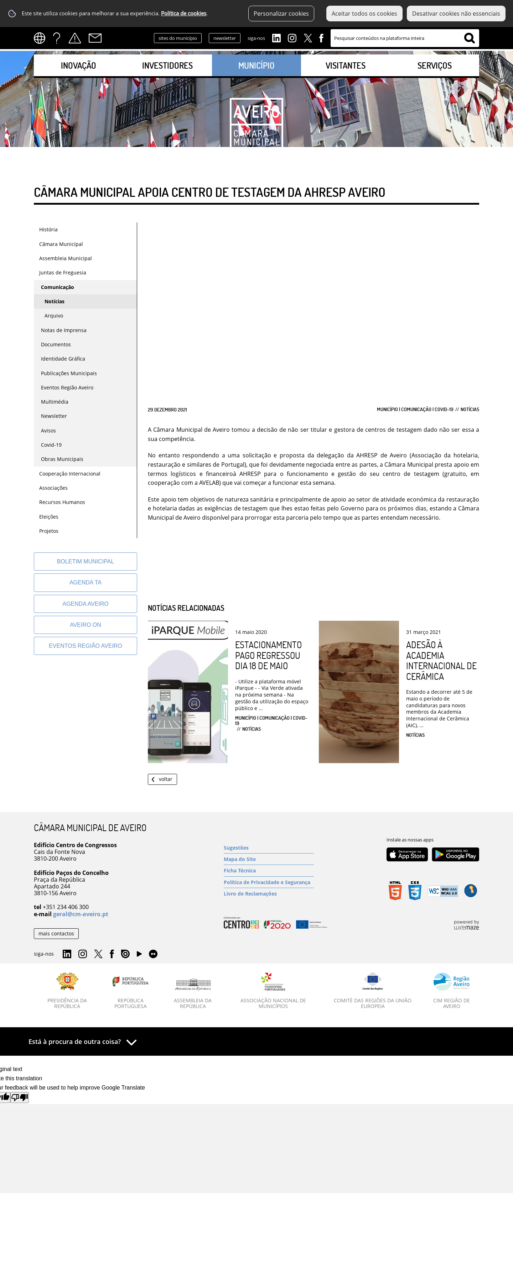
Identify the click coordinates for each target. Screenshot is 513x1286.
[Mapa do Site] (269, 859)
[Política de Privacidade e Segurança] (269, 882)
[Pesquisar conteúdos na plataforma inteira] (469, 38)
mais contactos (56, 933)
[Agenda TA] (85, 582)
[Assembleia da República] (193, 993)
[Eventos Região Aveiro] (85, 646)
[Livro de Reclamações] (269, 894)
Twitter (308, 37)
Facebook (321, 37)
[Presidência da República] (67, 990)
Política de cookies (183, 13)
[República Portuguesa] (131, 990)
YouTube (139, 955)
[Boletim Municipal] (85, 561)
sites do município (178, 38)
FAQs (56, 38)
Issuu (125, 954)
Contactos (95, 38)
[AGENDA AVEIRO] (85, 604)
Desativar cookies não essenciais (456, 13)
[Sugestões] (269, 848)
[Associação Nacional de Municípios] (273, 990)
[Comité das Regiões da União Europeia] (372, 990)
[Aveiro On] (85, 625)
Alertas (75, 38)
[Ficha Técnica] (269, 870)
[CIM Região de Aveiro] (451, 990)
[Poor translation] (19, 1097)
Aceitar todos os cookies (364, 13)
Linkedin (276, 37)
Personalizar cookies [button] (281, 13)
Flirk (153, 954)
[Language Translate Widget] (42, 38)
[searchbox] (405, 38)
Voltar (165, 779)
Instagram (292, 37)
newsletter (224, 38)
